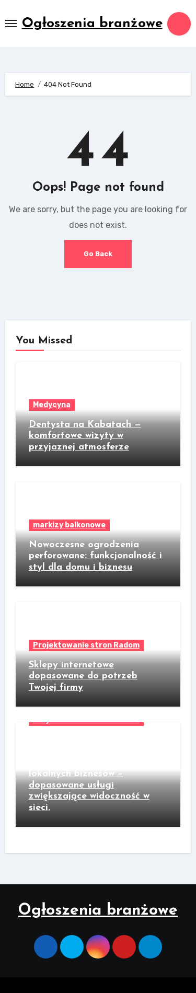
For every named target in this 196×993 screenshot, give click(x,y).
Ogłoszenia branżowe (92, 24)
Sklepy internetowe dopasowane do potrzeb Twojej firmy (83, 676)
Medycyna (52, 404)
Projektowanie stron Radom (86, 645)
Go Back (98, 254)
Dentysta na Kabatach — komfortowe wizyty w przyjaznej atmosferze (85, 436)
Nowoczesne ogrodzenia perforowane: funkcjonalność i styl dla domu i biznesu (95, 556)
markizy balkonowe (69, 525)
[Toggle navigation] (11, 23)
